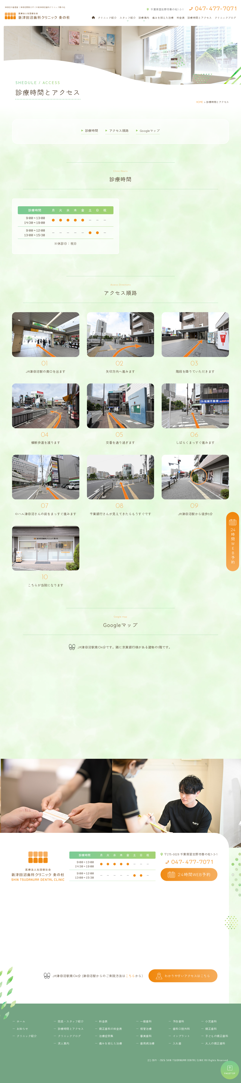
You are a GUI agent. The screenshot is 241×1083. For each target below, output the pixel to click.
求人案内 (63, 1043)
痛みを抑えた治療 (163, 17)
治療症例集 (106, 1036)
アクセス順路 (119, 130)
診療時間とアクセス (200, 17)
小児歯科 (211, 1021)
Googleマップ (150, 130)
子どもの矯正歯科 (216, 1036)
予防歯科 (178, 1021)
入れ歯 (177, 1043)
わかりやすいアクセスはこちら (183, 976)
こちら (130, 975)
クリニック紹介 (107, 17)
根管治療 (146, 1029)
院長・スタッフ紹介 (71, 1021)
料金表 (181, 17)
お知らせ (22, 1029)
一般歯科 (146, 1021)
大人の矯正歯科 (215, 1043)
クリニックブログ (225, 17)
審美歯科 (146, 1036)
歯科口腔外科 (181, 1029)
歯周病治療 (147, 1043)
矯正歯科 (211, 1029)
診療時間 (91, 130)
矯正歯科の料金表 (110, 1029)
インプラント (181, 1036)
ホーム (21, 1021)
